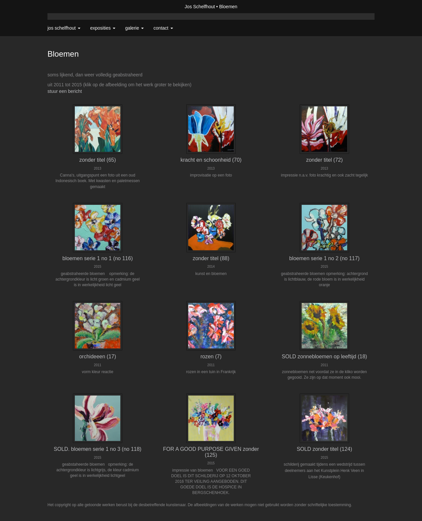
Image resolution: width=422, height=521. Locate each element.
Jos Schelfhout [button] (63, 28)
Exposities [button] (102, 28)
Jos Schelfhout (200, 6)
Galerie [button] (134, 28)
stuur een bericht (64, 91)
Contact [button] (163, 28)
